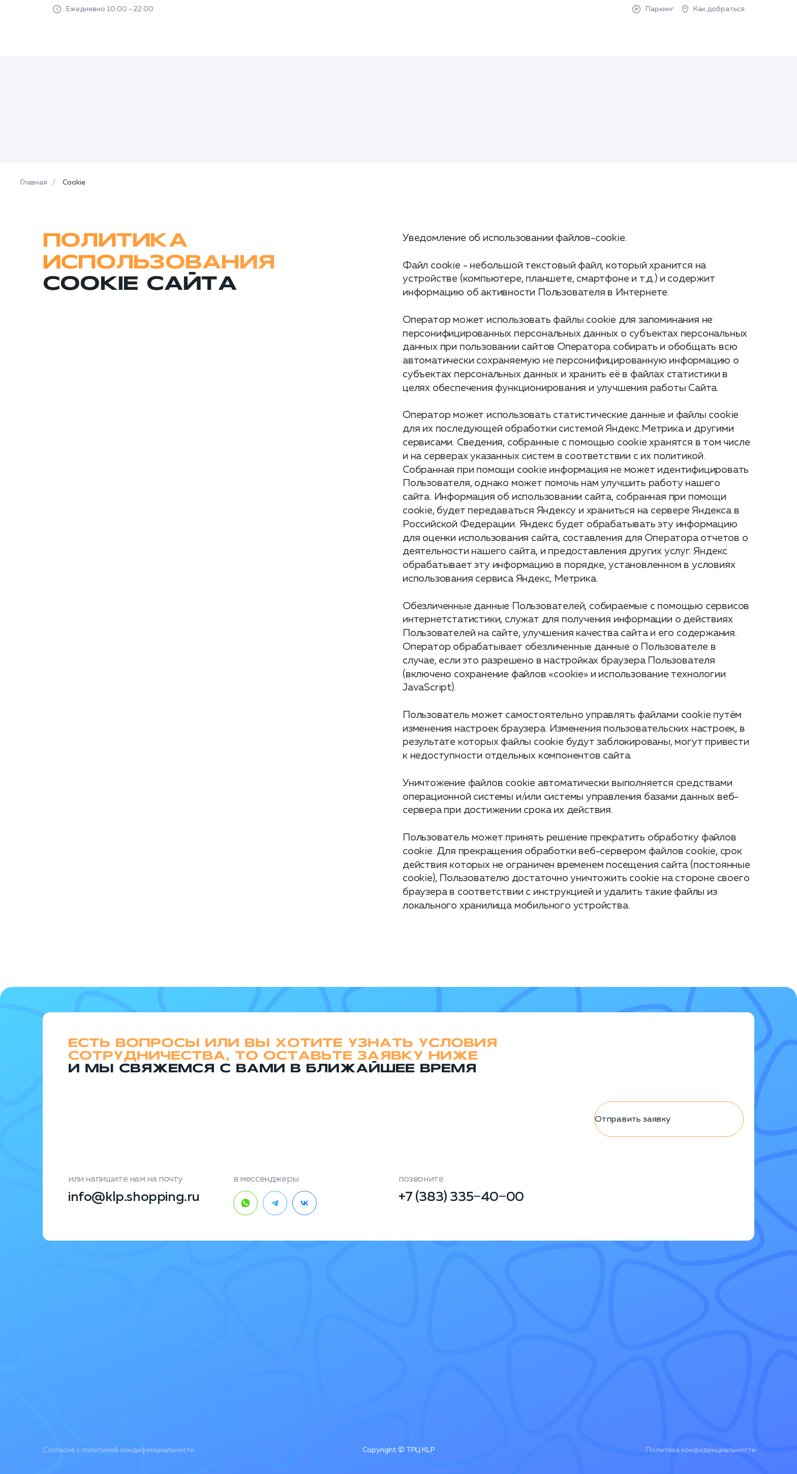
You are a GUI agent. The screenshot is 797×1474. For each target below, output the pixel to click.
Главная (33, 182)
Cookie (74, 182)
